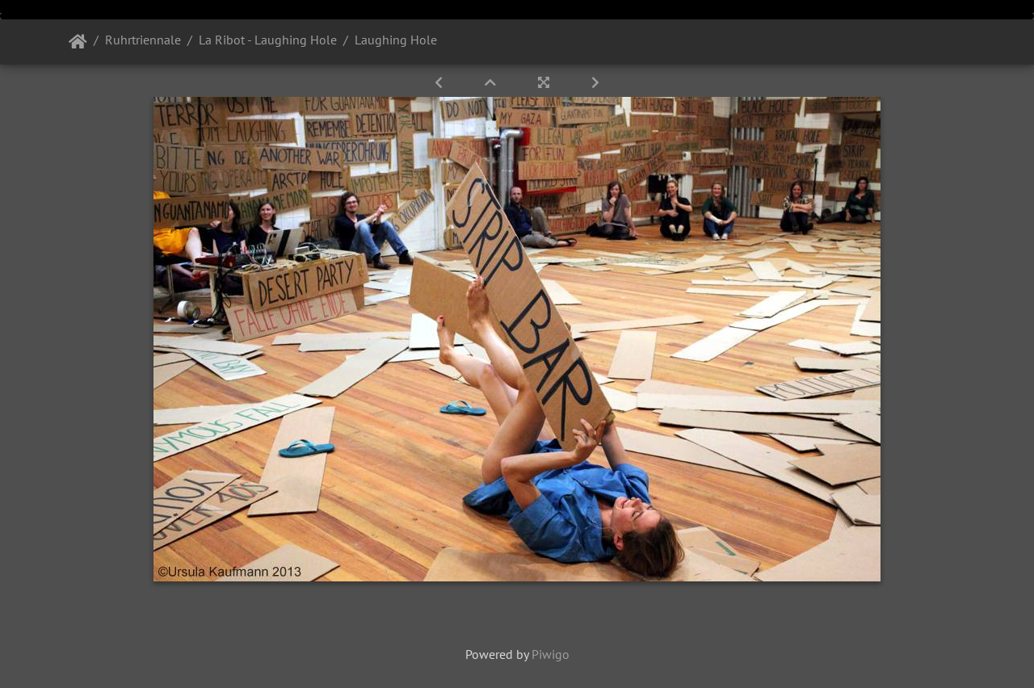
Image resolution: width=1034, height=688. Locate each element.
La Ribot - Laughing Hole (268, 39)
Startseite (78, 42)
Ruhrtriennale (143, 39)
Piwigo (551, 654)
